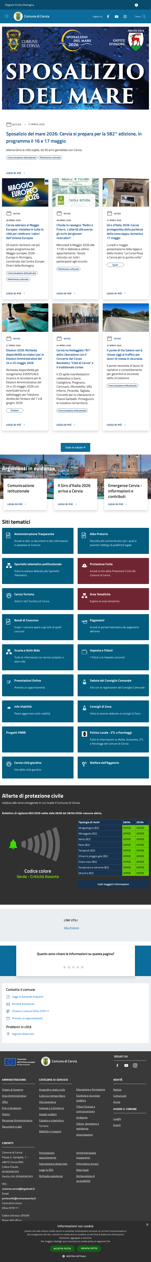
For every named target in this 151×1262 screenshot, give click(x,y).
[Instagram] (123, 16)
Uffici (5, 1102)
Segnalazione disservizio (53, 1164)
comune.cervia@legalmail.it (18, 1189)
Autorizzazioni (84, 1135)
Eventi (117, 1125)
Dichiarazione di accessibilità (85, 1178)
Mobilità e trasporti (50, 1131)
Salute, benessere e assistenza (87, 1126)
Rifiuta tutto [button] (89, 1248)
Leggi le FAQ (46, 1170)
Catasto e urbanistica (51, 1120)
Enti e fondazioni (11, 1108)
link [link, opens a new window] (108, 1241)
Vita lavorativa (47, 1102)
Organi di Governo (12, 1090)
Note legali (82, 1170)
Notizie (16, 124)
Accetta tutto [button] (62, 1248)
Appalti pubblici (48, 1114)
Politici (6, 1114)
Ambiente (82, 1117)
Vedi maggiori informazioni (113, 884)
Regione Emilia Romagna (19, 5)
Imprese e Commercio (51, 1108)
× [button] (147, 1224)
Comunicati (119, 1096)
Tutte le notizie (75, 447)
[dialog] (75, 1241)
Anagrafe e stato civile (52, 1090)
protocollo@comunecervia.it (19, 1198)
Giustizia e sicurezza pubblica (88, 1098)
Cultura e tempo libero (52, 1096)
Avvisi (116, 1102)
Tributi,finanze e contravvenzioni (85, 1108)
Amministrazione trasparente (86, 1155)
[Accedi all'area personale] (136, 5)
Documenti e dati (12, 1127)
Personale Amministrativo (17, 1120)
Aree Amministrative (14, 1096)
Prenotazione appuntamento (47, 1155)
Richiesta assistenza (51, 1176)
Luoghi (117, 1119)
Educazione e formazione (90, 1089)
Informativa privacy (87, 1164)
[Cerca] (144, 16)
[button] (75, 1256)
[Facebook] (106, 16)
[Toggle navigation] (7, 16)
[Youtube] (115, 16)
